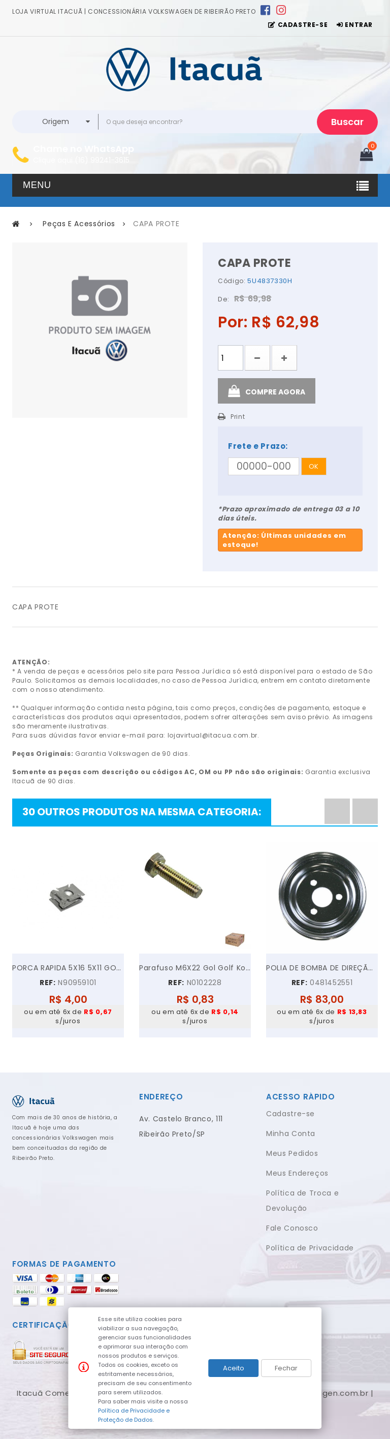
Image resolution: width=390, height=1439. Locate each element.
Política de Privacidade (310, 1248)
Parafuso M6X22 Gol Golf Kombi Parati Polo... (195, 968)
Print (238, 416)
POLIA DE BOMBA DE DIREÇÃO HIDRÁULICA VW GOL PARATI (322, 968)
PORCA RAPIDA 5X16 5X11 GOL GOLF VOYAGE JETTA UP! (68, 968)
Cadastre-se (290, 1114)
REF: (48, 982)
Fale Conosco (292, 1228)
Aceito (233, 1368)
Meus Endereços (297, 1173)
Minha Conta (290, 1133)
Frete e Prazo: (258, 446)
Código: (232, 281)
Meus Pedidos (292, 1153)
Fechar (286, 1368)
